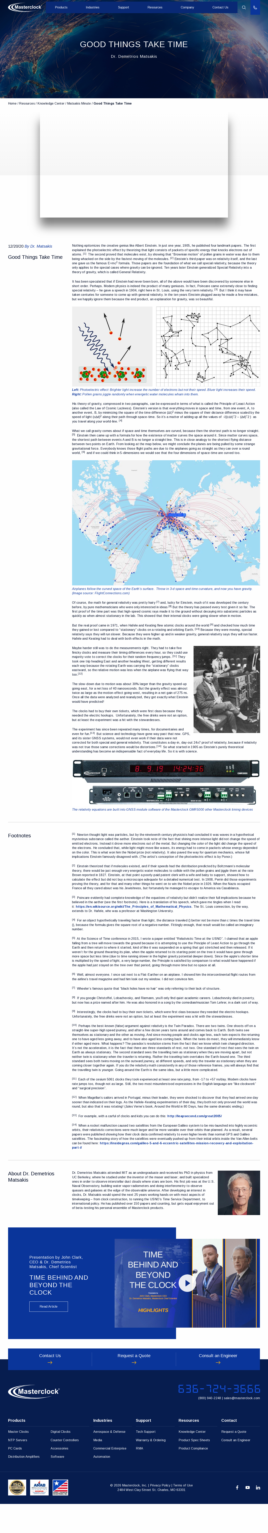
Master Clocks (18, 1461)
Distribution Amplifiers (24, 1486)
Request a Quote (234, 1461)
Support (128, 7)
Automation (101, 1486)
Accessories (59, 1477)
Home (12, 103)
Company (189, 7)
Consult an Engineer (235, 1469)
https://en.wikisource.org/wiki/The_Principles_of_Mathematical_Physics (134, 906)
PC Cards (15, 1477)
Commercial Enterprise (109, 1477)
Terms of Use (183, 1514)
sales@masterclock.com (242, 1425)
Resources (158, 7)
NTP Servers (17, 1469)
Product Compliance (193, 1477)
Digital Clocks (61, 1461)
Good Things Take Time (113, 103)
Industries (99, 7)
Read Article (49, 1306)
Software (57, 1486)
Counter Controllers (65, 1469)
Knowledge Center (50, 103)
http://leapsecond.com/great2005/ (194, 1116)
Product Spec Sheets (194, 1469)
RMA (139, 1477)
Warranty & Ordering (151, 1469)
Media (97, 1469)
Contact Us (221, 7)
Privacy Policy (160, 1514)
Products (70, 7)
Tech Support (146, 1461)
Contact (229, 1450)
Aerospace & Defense (109, 1461)
